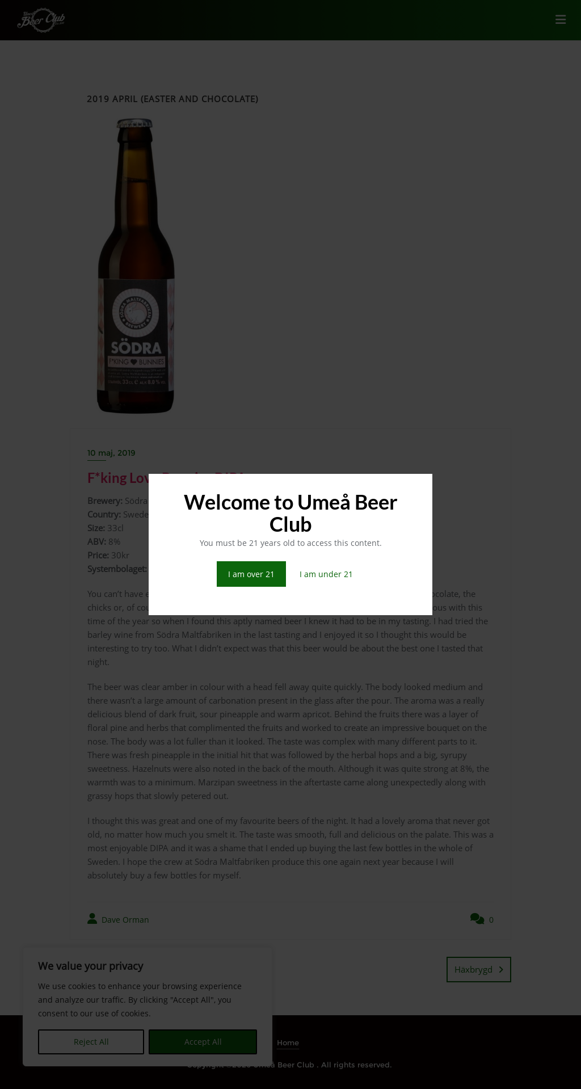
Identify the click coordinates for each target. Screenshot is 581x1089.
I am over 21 (251, 574)
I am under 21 (326, 574)
